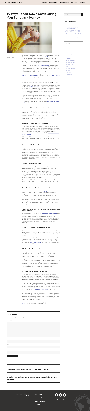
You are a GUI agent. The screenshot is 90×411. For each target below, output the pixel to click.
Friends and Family (70, 58)
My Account (82, 2)
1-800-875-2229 (41, 405)
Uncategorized (69, 74)
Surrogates (44, 2)
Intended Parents (53, 2)
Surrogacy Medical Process (71, 68)
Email (8, 344)
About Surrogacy (64, 2)
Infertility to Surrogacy (70, 62)
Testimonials (68, 72)
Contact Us (74, 2)
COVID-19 (68, 52)
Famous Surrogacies (70, 56)
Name (8, 339)
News (67, 66)
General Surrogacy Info (70, 60)
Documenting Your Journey (71, 54)
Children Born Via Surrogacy (72, 50)
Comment (9, 320)
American (13, 2)
